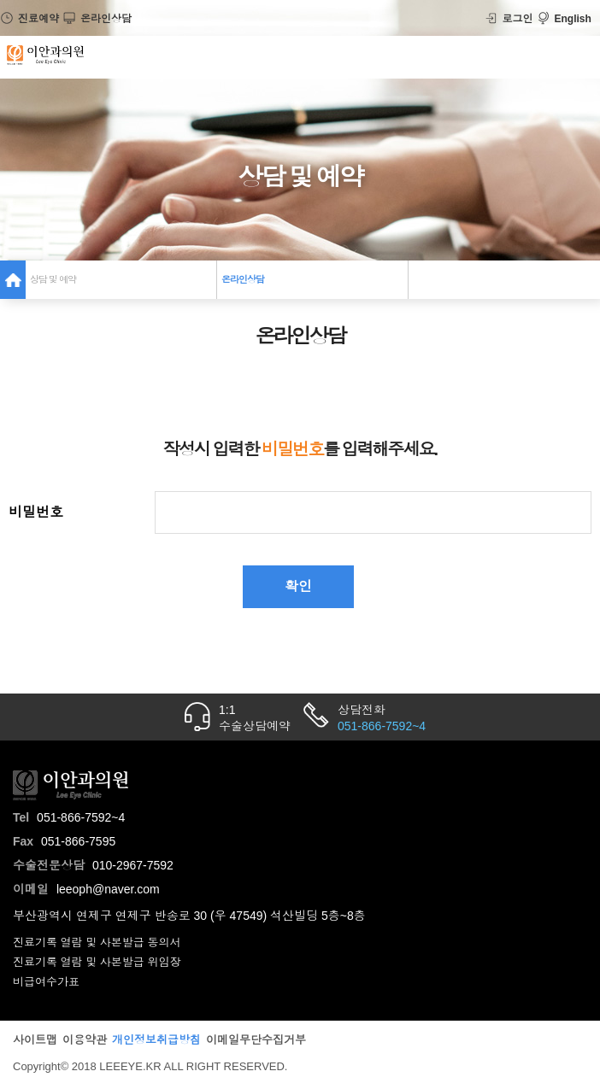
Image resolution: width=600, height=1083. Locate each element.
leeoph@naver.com (108, 889)
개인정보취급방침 (156, 1039)
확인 (298, 586)
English (564, 19)
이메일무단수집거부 (256, 1039)
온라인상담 (97, 19)
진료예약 (29, 19)
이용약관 (84, 1039)
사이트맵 (35, 1039)
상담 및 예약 (53, 279)
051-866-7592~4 (81, 817)
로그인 (509, 19)
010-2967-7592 (133, 865)
